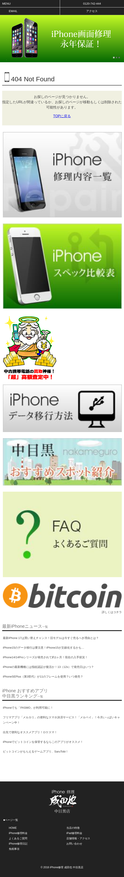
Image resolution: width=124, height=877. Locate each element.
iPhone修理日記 (18, 843)
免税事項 (14, 848)
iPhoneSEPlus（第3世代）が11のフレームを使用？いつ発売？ (43, 676)
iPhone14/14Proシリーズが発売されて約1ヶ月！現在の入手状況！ (45, 657)
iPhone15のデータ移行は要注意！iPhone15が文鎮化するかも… (43, 647)
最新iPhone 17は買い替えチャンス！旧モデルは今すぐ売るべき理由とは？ (51, 638)
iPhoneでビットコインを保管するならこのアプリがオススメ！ (43, 742)
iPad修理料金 (74, 833)
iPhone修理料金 (18, 833)
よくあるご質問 (18, 838)
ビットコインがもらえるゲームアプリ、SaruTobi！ (35, 751)
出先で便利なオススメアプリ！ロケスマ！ (30, 732)
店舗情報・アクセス (78, 838)
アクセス (92, 11)
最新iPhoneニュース (25, 626)
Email (13, 11)
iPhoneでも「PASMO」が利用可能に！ (28, 707)
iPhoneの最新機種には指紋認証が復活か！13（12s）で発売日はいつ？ (48, 667)
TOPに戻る (62, 116)
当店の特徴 (73, 827)
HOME (13, 827)
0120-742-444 (92, 3)
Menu (6, 3)
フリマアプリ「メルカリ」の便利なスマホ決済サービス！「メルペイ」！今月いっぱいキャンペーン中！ (61, 720)
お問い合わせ (74, 843)
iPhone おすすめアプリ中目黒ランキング (25, 693)
